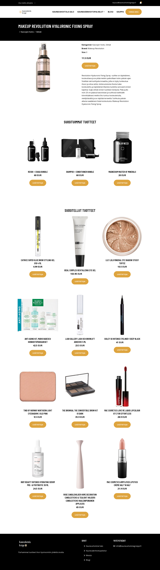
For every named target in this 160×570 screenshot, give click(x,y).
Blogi (110, 12)
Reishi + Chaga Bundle (38, 171)
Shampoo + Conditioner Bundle (80, 171)
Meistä (89, 555)
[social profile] (35, 3)
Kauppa (120, 12)
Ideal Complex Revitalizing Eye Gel (80, 270)
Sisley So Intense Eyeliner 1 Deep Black (122, 338)
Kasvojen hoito (27, 32)
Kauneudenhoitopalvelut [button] (90, 12)
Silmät (39, 32)
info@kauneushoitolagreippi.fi (128, 546)
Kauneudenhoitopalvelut (96, 550)
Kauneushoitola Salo (63, 12)
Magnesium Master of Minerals (122, 171)
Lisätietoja (90, 66)
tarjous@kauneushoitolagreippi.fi (124, 3)
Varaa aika (133, 12)
